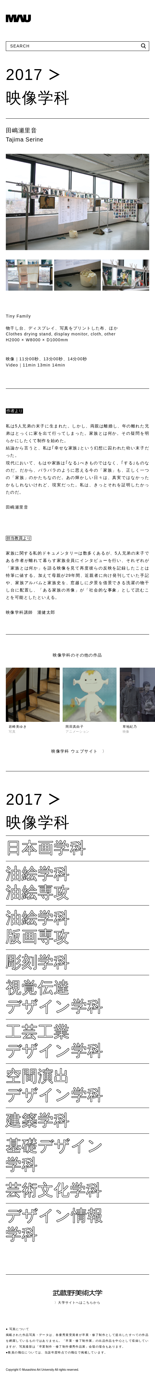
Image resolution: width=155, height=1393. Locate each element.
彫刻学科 (38, 962)
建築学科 (38, 1120)
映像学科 (38, 97)
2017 (24, 74)
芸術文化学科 (54, 1189)
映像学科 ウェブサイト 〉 (79, 751)
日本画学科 (46, 847)
